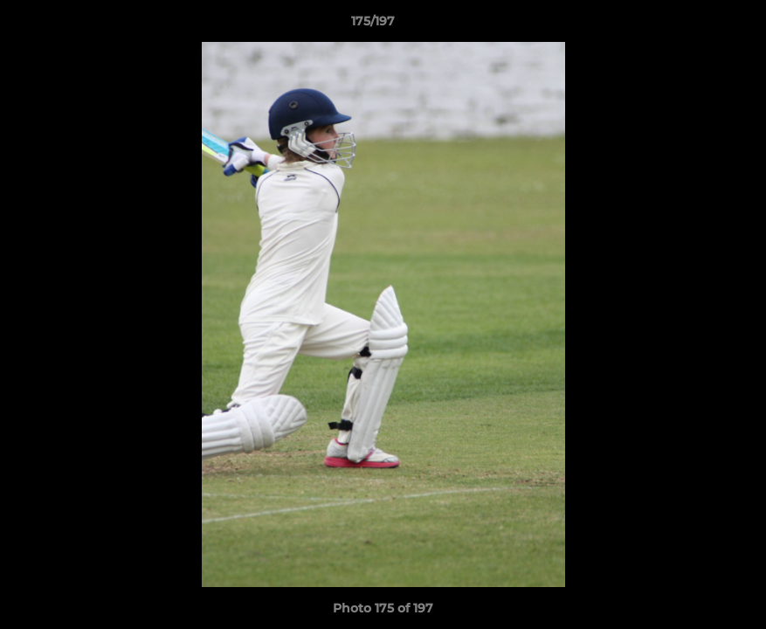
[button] (692, 25)
